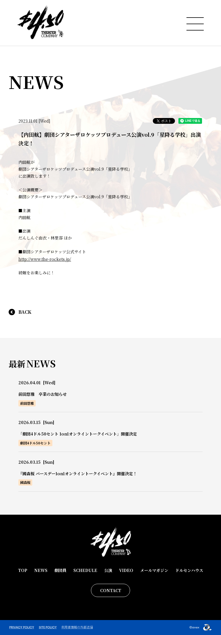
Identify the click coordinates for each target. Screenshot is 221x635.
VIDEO (126, 570)
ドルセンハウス (189, 570)
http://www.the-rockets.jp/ (44, 259)
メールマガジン (154, 570)
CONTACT (110, 590)
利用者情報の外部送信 (77, 627)
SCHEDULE (85, 570)
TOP (22, 570)
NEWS (40, 570)
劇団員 (60, 570)
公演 (108, 570)
